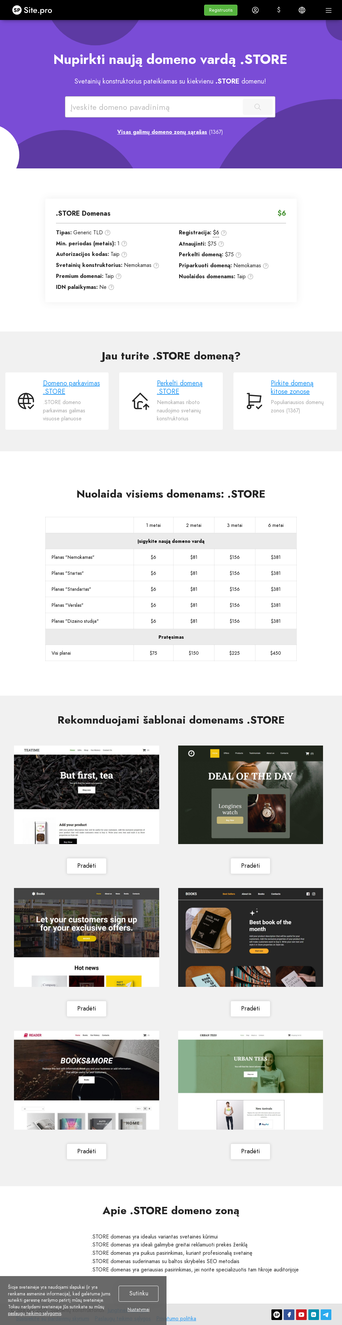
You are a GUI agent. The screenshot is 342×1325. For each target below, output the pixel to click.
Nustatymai (139, 1309)
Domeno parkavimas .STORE (71, 387)
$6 (216, 232)
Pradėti (86, 866)
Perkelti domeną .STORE (179, 387)
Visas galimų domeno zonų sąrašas (162, 132)
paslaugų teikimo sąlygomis (34, 1313)
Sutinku (138, 1293)
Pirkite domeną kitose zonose (292, 387)
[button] (220, 10)
